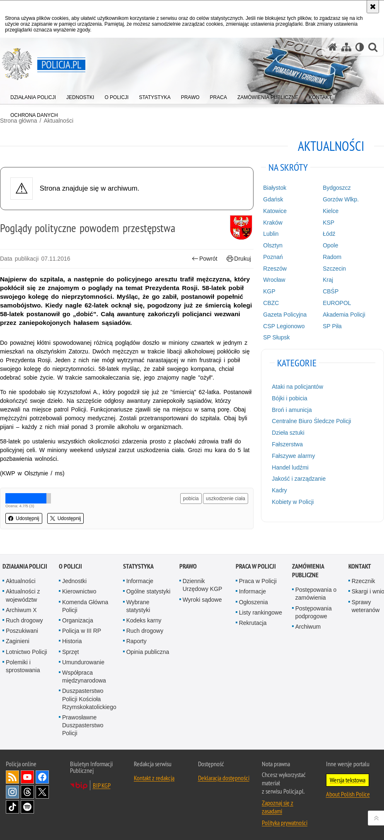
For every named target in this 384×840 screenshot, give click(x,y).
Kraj (328, 279)
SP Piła (332, 326)
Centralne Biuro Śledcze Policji (311, 421)
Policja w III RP (81, 630)
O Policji (70, 566)
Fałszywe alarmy (293, 456)
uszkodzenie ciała (225, 498)
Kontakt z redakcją (154, 778)
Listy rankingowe (260, 612)
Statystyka (138, 566)
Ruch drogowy (24, 620)
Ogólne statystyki (148, 591)
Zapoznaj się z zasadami (277, 807)
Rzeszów (275, 268)
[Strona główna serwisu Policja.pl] (332, 47)
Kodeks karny (144, 620)
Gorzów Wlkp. (341, 199)
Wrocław (274, 279)
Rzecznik (363, 581)
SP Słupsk (276, 337)
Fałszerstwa (287, 444)
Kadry (279, 490)
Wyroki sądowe (202, 599)
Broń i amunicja (292, 410)
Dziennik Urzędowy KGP (202, 585)
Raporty (136, 641)
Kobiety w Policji (293, 502)
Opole (330, 245)
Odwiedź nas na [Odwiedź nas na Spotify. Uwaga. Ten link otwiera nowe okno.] (27, 806)
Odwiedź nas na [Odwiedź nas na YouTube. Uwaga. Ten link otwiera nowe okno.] (27, 777)
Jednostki (74, 581)
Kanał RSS (12, 777)
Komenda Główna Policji (85, 606)
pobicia (191, 498)
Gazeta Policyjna (285, 314)
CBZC (271, 303)
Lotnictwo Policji (26, 652)
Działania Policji (24, 566)
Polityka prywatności (284, 822)
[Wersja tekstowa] (359, 47)
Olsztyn (273, 245)
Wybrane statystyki (138, 606)
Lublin (270, 233)
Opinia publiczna (147, 652)
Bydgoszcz (337, 187)
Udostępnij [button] (23, 518)
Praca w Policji (256, 566)
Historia (72, 641)
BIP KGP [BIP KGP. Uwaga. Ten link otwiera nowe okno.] (102, 785)
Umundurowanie (83, 662)
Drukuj (239, 258)
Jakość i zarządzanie (299, 478)
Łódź (329, 233)
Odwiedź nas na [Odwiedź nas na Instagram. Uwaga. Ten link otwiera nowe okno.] (12, 792)
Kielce (330, 211)
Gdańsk (273, 199)
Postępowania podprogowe (313, 612)
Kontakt (359, 566)
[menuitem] (33, 95)
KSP (328, 222)
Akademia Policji (344, 314)
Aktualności (21, 581)
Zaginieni (17, 641)
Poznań (273, 257)
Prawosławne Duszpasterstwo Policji (83, 725)
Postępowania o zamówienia (316, 593)
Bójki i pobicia (289, 398)
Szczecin (334, 268)
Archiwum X (21, 610)
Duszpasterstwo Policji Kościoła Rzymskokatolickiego (89, 698)
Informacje (139, 581)
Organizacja (77, 620)
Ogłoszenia (253, 602)
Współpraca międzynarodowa (84, 676)
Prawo (188, 566)
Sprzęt (70, 652)
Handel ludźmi (290, 467)
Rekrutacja (253, 623)
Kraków (273, 222)
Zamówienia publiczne (308, 570)
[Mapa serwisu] (346, 47)
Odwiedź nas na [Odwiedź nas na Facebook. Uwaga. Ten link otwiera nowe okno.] (42, 777)
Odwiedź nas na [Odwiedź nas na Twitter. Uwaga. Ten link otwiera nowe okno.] (42, 792)
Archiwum (308, 626)
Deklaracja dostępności (223, 778)
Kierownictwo (79, 591)
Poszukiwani (22, 630)
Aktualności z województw (23, 595)
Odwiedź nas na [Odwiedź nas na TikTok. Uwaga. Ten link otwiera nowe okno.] (12, 806)
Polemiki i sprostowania (23, 666)
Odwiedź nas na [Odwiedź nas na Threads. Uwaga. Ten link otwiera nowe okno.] (27, 792)
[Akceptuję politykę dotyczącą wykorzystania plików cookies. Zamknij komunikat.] (373, 6)
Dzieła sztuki (288, 432)
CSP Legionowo (283, 326)
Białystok (274, 187)
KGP (269, 291)
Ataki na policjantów (297, 386)
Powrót (204, 258)
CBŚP (330, 291)
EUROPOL (337, 303)
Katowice (275, 211)
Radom (332, 257)
